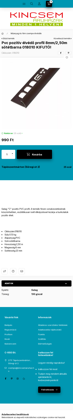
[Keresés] (32, 4)
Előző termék (9, 38)
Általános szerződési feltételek (52, 325)
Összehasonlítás (5, 271)
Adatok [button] (9, 283)
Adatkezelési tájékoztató (50, 329)
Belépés (8, 325)
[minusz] (12, 156)
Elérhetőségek (45, 344)
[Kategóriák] (24, 4)
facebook (5, 379)
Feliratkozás (47, 389)
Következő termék (62, 38)
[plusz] (12, 152)
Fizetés (41, 334)
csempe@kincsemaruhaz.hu (21, 369)
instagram (18, 379)
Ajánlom (22, 271)
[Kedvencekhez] (67, 57)
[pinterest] (68, 53)
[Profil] (39, 4)
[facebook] (61, 53)
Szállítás (42, 339)
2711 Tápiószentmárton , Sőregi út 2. (19, 362)
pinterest (12, 379)
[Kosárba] (34, 154)
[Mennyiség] (6, 154)
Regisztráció (10, 329)
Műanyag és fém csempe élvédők (26, 33)
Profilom (8, 334)
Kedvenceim (10, 344)
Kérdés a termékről (13, 271)
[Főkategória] (3, 33)
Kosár (7, 339)
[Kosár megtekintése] (49, 4)
